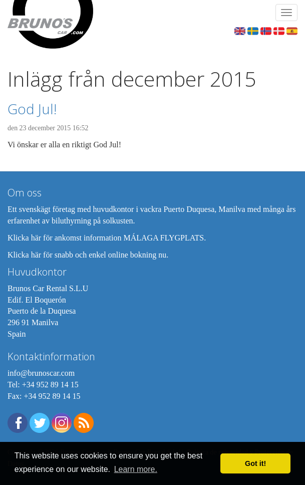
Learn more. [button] (135, 469)
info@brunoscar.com (41, 373)
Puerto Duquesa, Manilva (204, 209)
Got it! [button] (255, 463)
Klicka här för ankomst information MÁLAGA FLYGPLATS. (107, 237)
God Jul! (32, 108)
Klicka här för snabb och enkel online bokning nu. (88, 255)
